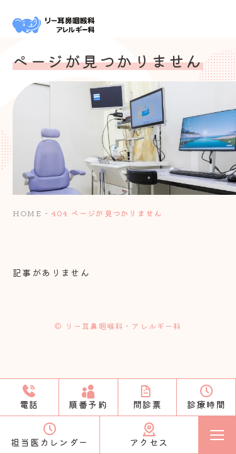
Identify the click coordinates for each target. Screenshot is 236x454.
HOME (27, 212)
